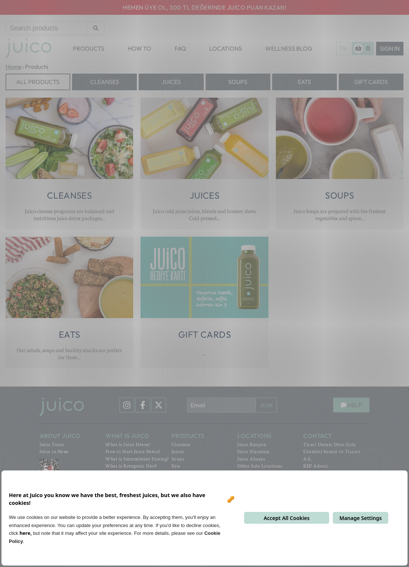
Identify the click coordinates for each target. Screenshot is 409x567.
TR (343, 48)
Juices (171, 81)
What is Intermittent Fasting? (137, 459)
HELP (351, 405)
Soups (237, 81)
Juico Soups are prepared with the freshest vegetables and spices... (340, 214)
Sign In (390, 48)
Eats (304, 81)
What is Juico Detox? (127, 444)
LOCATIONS (225, 48)
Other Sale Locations (259, 466)
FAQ (180, 48)
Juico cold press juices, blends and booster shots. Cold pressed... (205, 214)
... (204, 353)
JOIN (266, 405)
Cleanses (104, 81)
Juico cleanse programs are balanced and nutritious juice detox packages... (69, 214)
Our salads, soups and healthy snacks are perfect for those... (69, 353)
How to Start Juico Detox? (132, 451)
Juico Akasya (251, 459)
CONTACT (317, 435)
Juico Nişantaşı (253, 451)
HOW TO (139, 48)
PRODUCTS (88, 48)
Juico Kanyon (251, 444)
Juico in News (54, 451)
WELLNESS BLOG (288, 48)
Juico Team (52, 444)
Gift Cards (371, 81)
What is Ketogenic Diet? (131, 466)
